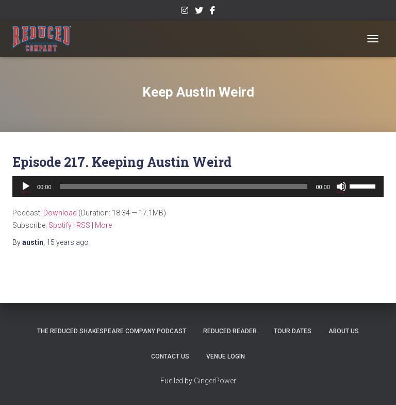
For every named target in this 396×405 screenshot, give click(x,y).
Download (60, 213)
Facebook (212, 12)
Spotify (60, 225)
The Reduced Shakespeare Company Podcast (111, 331)
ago (67, 242)
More (103, 225)
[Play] (26, 186)
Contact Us (170, 356)
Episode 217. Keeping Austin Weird (122, 161)
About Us (343, 331)
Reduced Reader (230, 331)
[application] (198, 186)
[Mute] (341, 186)
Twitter (199, 12)
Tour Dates (292, 331)
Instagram (184, 12)
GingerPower (215, 381)
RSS (83, 225)
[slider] (184, 186)
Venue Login (225, 356)
